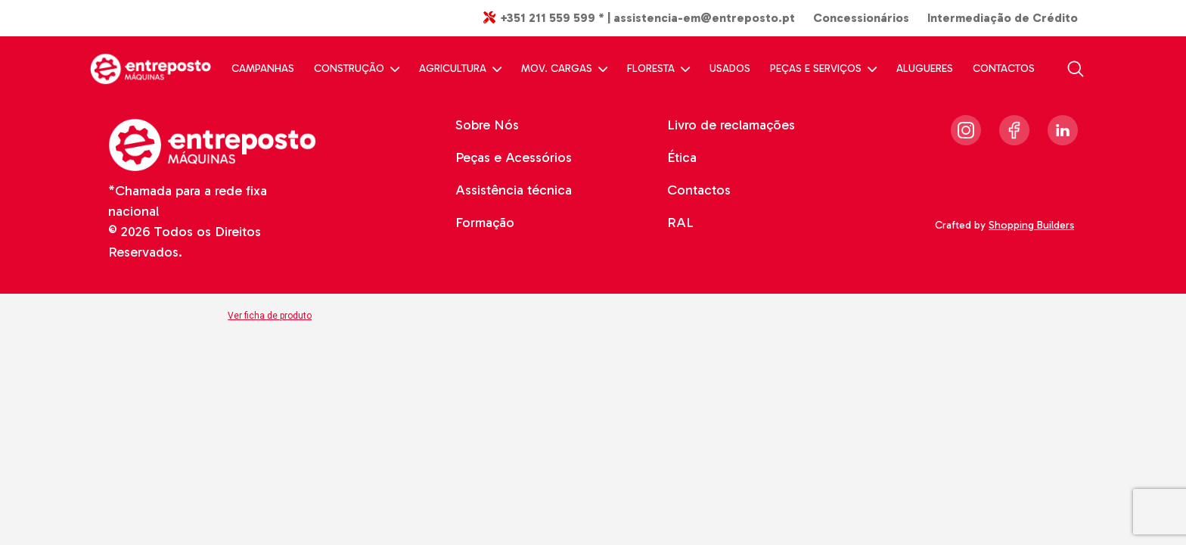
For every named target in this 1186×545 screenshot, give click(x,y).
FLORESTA (658, 68)
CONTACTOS (1004, 68)
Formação (484, 222)
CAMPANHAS (262, 68)
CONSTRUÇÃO (356, 68)
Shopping (1033, 225)
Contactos (699, 190)
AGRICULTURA (460, 68)
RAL (680, 222)
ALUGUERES (924, 68)
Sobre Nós (487, 125)
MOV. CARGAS (564, 68)
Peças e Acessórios (513, 157)
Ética (682, 157)
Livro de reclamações (731, 125)
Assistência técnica (513, 190)
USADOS (729, 68)
